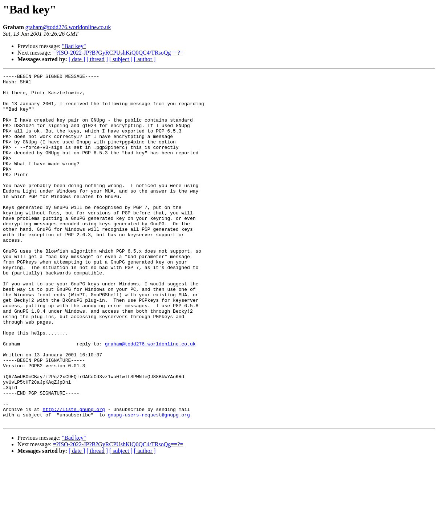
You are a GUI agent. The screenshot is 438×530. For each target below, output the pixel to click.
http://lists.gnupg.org (73, 477)
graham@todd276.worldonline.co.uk (68, 27)
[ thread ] (97, 59)
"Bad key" (74, 46)
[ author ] (145, 59)
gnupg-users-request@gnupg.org (149, 483)
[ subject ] (121, 59)
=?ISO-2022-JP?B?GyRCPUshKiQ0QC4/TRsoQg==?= (118, 53)
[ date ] (77, 59)
